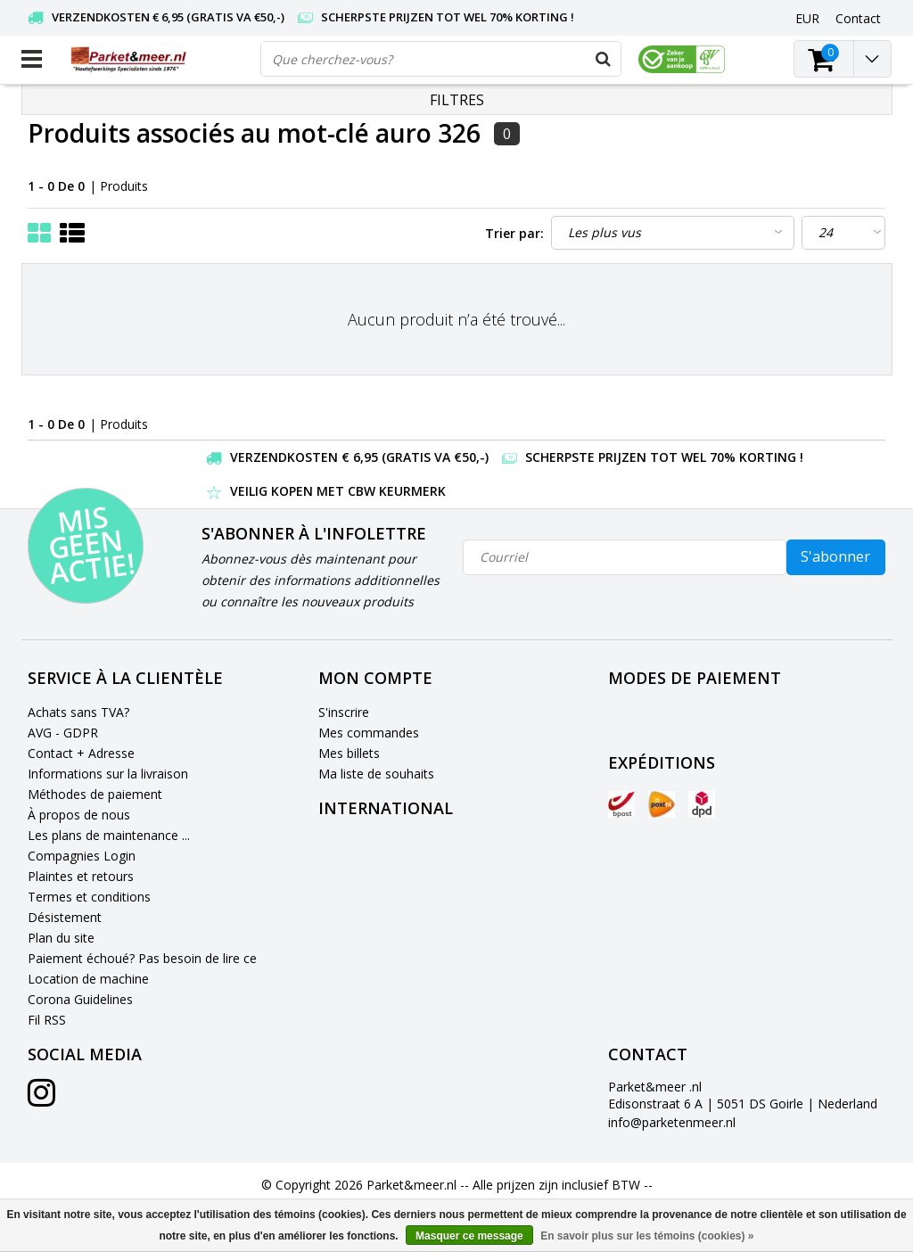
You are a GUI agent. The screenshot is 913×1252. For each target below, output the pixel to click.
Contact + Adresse (81, 753)
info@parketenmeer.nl (672, 1122)
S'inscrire (343, 712)
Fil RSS (47, 1019)
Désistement (65, 917)
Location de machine (88, 978)
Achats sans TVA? (78, 712)
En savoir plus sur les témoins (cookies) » (646, 1236)
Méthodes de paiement (95, 794)
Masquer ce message (469, 1236)
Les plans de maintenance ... (109, 835)
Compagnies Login (82, 855)
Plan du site (61, 937)
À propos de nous (79, 814)
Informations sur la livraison (108, 773)
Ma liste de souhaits (376, 773)
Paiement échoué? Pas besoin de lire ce (142, 958)
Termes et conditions (89, 896)
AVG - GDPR (63, 732)
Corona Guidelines (80, 999)
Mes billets (349, 753)
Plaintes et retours (81, 876)
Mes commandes (368, 732)
